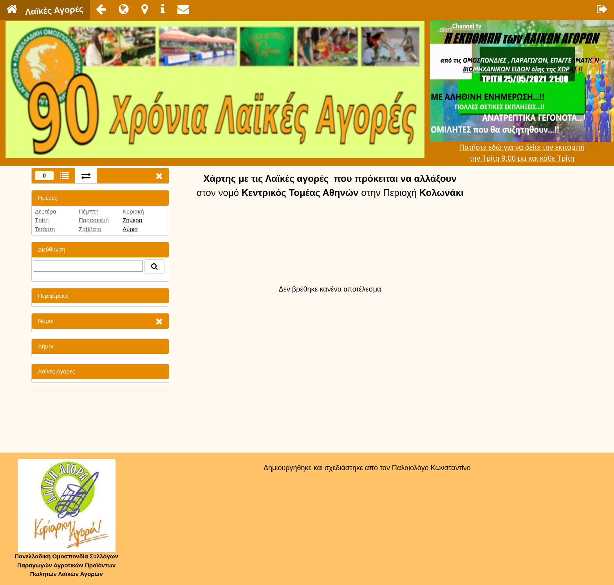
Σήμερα (132, 220)
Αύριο (130, 229)
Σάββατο (90, 229)
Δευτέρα (45, 211)
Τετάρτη (45, 229)
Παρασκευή (94, 220)
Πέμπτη (89, 211)
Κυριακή (133, 211)
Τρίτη (42, 220)
